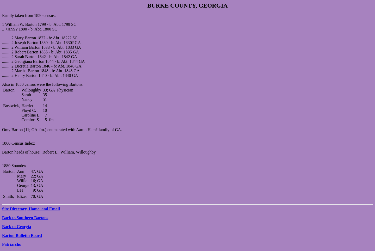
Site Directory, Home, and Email (31, 209)
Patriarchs (11, 244)
